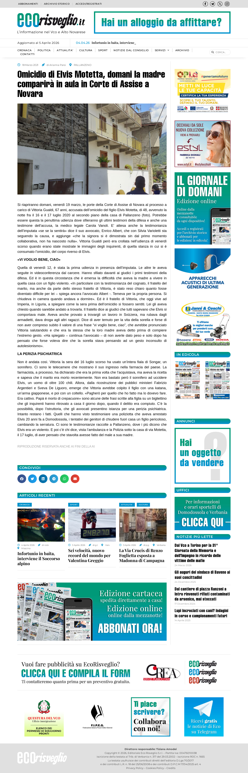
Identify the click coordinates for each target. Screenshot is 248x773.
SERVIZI (162, 50)
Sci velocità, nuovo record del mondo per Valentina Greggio (89, 555)
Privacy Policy (134, 768)
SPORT (103, 50)
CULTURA (85, 50)
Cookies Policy (155, 768)
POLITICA (44, 50)
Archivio (182, 50)
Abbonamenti (28, 3)
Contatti (27, 54)
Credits (170, 768)
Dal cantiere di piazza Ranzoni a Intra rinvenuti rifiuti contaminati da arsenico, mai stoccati (202, 594)
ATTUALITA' (127, 505)
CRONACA (24, 50)
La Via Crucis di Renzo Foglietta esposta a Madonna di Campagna (141, 555)
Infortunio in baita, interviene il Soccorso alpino (38, 558)
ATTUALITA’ (65, 50)
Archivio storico (57, 3)
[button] (21, 478)
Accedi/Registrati (89, 3)
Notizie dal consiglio (131, 50)
